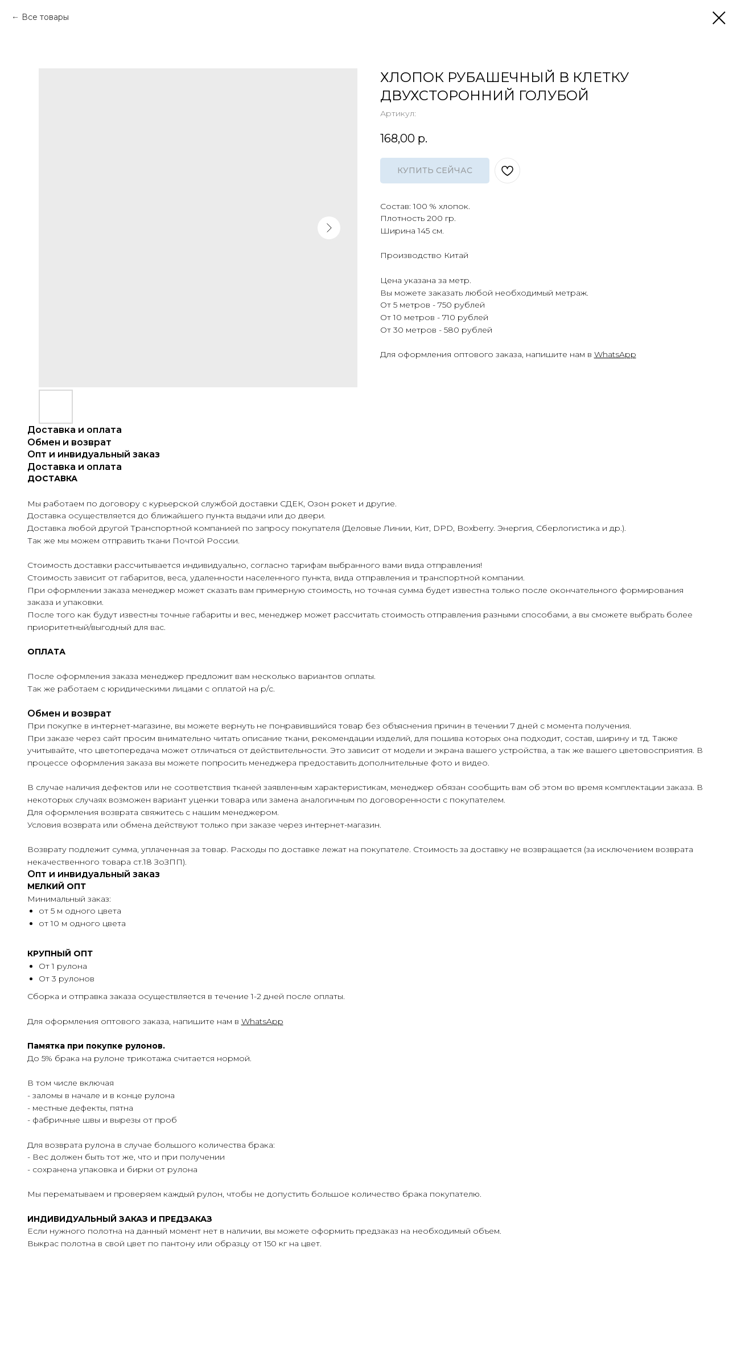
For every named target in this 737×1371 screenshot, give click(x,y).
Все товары (45, 17)
